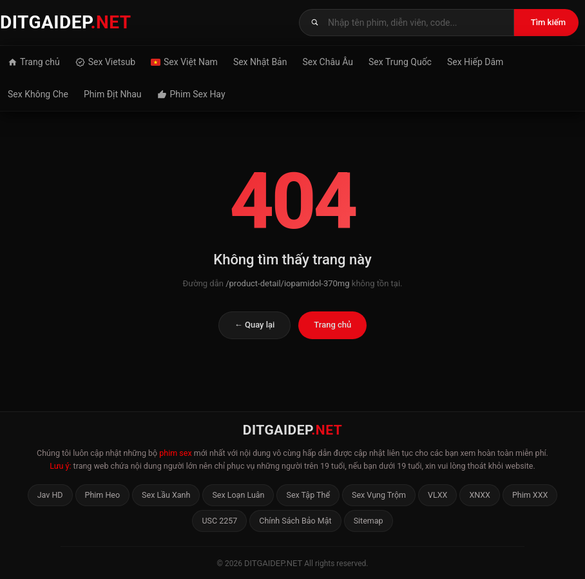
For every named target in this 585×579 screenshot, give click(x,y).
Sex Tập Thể (308, 495)
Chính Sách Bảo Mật (295, 520)
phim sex (175, 453)
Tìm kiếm (548, 22)
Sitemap (368, 520)
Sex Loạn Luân (238, 495)
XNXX (479, 495)
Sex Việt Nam (184, 62)
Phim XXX (530, 495)
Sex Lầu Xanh (166, 495)
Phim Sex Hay (191, 94)
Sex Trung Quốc (400, 62)
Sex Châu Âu (327, 62)
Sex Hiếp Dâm (475, 62)
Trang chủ (34, 62)
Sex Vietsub (105, 62)
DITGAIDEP (65, 22)
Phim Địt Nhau (113, 94)
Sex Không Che (38, 94)
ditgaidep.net (273, 563)
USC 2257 (219, 520)
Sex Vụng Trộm (379, 495)
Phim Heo (102, 495)
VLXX (437, 495)
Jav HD (50, 495)
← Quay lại (255, 324)
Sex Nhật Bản (260, 62)
